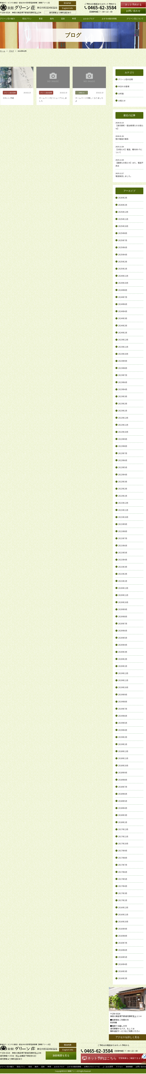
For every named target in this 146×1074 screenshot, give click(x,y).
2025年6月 (122, 247)
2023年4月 (122, 389)
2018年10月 (123, 765)
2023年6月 (122, 382)
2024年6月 (122, 304)
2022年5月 (122, 467)
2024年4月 (122, 311)
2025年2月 (122, 261)
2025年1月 (122, 268)
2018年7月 (122, 786)
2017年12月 (123, 829)
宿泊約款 (67, 3)
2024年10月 (123, 283)
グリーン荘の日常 (125, 79)
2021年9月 (122, 524)
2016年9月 (122, 928)
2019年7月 (122, 708)
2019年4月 (122, 730)
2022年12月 (123, 417)
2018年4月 (122, 808)
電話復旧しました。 (123, 176)
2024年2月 (122, 325)
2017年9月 (122, 850)
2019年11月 (123, 680)
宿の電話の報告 (121, 139)
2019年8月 (122, 701)
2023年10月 (123, 354)
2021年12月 (123, 503)
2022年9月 (122, 439)
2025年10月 (123, 226)
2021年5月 (122, 552)
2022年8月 (122, 446)
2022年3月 (122, 481)
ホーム (2, 51)
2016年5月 (122, 957)
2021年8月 (122, 531)
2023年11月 (123, 346)
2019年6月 (122, 715)
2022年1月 (122, 495)
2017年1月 (122, 900)
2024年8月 (122, 290)
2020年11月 (123, 595)
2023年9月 (122, 361)
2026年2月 (122, 197)
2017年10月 (123, 843)
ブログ (10, 51)
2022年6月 (122, 460)
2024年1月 (122, 332)
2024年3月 (122, 318)
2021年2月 (122, 573)
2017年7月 (122, 864)
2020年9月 (122, 609)
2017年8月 (122, 857)
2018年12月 (123, 751)
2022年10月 (123, 432)
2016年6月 (122, 950)
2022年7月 (122, 453)
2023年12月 (123, 339)
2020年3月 (122, 652)
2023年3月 (122, 396)
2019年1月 (122, 744)
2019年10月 (123, 687)
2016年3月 (122, 971)
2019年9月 (122, 694)
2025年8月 (122, 233)
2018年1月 (122, 822)
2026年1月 (122, 205)
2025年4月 (122, 254)
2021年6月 (122, 545)
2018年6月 (122, 793)
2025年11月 (123, 219)
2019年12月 (123, 673)
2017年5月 (122, 879)
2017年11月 (123, 836)
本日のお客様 (123, 86)
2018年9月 (122, 772)
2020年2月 (122, 659)
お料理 (121, 93)
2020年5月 (122, 637)
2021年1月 (122, 581)
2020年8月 (122, 616)
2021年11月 (123, 510)
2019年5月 (122, 722)
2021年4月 (122, 559)
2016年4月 (122, 964)
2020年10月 (123, 602)
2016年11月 (123, 914)
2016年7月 (122, 942)
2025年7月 (122, 240)
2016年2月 (122, 978)
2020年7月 (122, 623)
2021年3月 (122, 566)
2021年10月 (123, 517)
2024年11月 (123, 275)
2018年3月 (122, 815)
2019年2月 (122, 737)
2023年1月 (122, 410)
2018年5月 (122, 801)
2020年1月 (122, 666)
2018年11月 (123, 758)
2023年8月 (122, 368)
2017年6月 (122, 872)
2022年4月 (122, 474)
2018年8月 (122, 779)
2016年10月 (123, 921)
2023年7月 (122, 375)
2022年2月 (122, 488)
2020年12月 (123, 588)
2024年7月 (122, 297)
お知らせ (122, 100)
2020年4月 (122, 644)
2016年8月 (122, 935)
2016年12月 (123, 907)
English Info (67, 8)
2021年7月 (122, 538)
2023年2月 (122, 403)
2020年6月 (122, 630)
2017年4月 (122, 886)
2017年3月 (122, 893)
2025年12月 (123, 212)
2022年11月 (123, 424)
